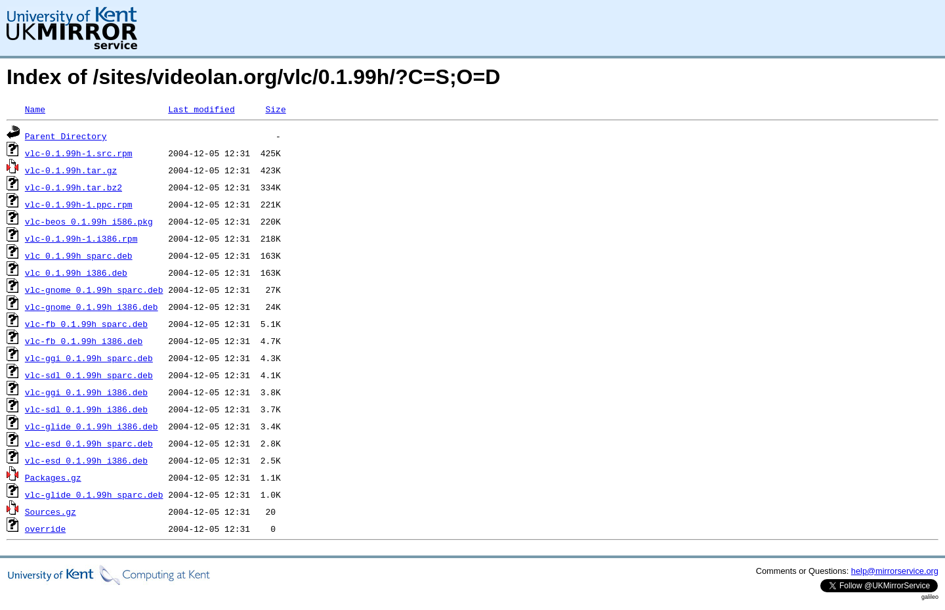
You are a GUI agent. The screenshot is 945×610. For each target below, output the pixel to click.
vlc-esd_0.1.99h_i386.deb (86, 460)
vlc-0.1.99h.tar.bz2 (73, 187)
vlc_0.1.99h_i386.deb (76, 272)
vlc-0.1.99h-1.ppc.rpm (79, 204)
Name (35, 109)
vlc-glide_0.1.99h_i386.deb (91, 426)
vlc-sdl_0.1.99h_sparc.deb (89, 375)
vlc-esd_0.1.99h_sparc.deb (89, 443)
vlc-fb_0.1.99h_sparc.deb (86, 324)
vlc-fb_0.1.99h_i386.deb (83, 341)
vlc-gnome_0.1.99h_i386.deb (91, 307)
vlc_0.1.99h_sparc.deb (79, 255)
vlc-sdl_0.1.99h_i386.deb (86, 409)
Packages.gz (53, 477)
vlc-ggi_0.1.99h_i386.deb (86, 392)
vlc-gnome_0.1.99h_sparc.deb (94, 289)
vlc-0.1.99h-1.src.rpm (79, 153)
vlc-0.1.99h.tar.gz (71, 170)
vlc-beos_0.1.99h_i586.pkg (89, 221)
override (45, 528)
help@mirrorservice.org (894, 571)
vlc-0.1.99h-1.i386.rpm (81, 238)
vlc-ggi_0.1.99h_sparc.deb (89, 358)
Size (275, 109)
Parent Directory (66, 136)
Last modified (201, 109)
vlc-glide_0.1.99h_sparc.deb (94, 494)
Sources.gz (50, 511)
